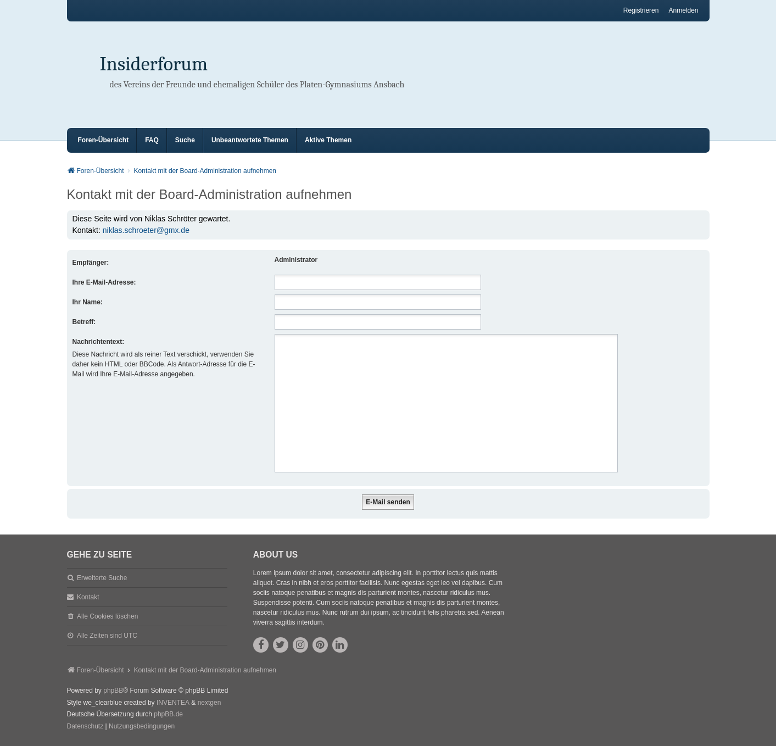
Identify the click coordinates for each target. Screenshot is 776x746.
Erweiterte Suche (102, 578)
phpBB (113, 690)
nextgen (209, 702)
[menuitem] (85, 727)
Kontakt (88, 597)
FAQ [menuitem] (152, 140)
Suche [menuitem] (185, 140)
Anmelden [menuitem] (683, 10)
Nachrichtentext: (98, 342)
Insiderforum (154, 64)
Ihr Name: (87, 302)
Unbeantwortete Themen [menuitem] (249, 140)
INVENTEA (173, 702)
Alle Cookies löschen (107, 616)
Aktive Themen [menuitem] (328, 140)
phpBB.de (168, 714)
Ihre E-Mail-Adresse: (104, 282)
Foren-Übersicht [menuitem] (103, 140)
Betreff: (84, 322)
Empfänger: (90, 262)
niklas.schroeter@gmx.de (146, 230)
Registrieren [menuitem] (641, 10)
